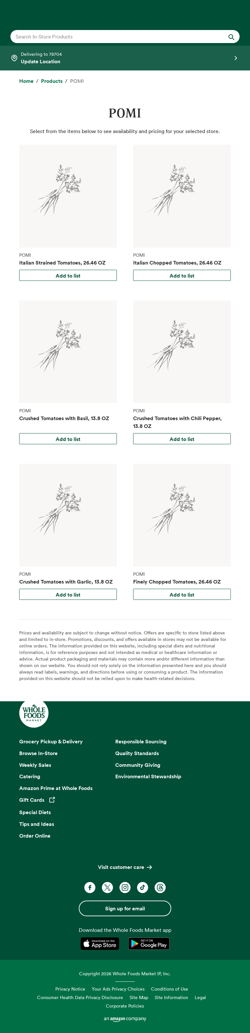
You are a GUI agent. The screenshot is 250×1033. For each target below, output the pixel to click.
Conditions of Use (169, 989)
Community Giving (137, 764)
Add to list (68, 275)
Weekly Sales (35, 764)
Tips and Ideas (36, 824)
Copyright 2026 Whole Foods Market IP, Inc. (125, 973)
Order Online (34, 835)
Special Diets (35, 812)
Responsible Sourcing (141, 741)
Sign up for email (125, 908)
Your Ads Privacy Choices (118, 989)
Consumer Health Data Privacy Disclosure (80, 997)
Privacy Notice (70, 989)
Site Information (171, 997)
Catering (29, 776)
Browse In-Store (38, 753)
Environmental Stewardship (148, 776)
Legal (200, 997)
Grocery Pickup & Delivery (51, 741)
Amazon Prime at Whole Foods (55, 788)
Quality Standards (137, 753)
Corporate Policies (125, 1006)
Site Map (139, 997)
